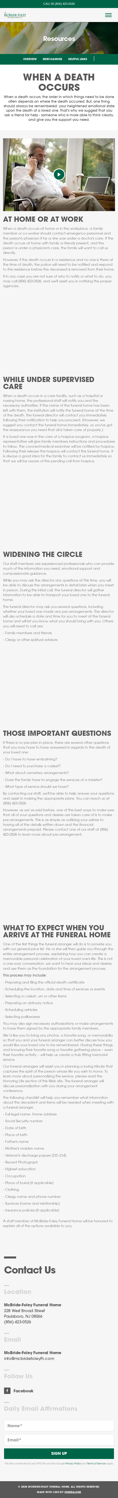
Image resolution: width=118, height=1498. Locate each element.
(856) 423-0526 (65, 4)
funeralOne (73, 1492)
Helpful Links (77, 59)
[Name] (59, 1425)
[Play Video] (59, 174)
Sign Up (59, 1454)
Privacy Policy (73, 1463)
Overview (30, 59)
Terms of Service (96, 1463)
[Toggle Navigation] (94, 58)
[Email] (59, 1439)
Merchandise (52, 59)
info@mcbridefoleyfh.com (29, 1359)
